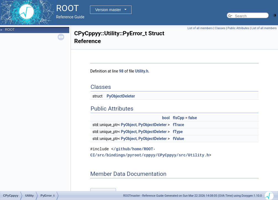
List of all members (200, 28)
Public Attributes (238, 28)
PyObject (129, 124)
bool (165, 118)
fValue (178, 138)
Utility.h (141, 71)
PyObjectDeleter (121, 96)
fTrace (178, 124)
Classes (220, 28)
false (192, 118)
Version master (108, 10)
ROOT (10, 30)
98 (121, 71)
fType (178, 131)
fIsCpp (178, 118)
